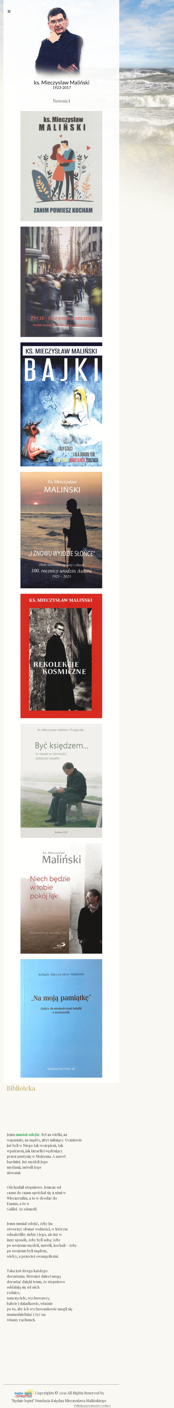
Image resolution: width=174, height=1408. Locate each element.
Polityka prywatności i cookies (92, 1405)
